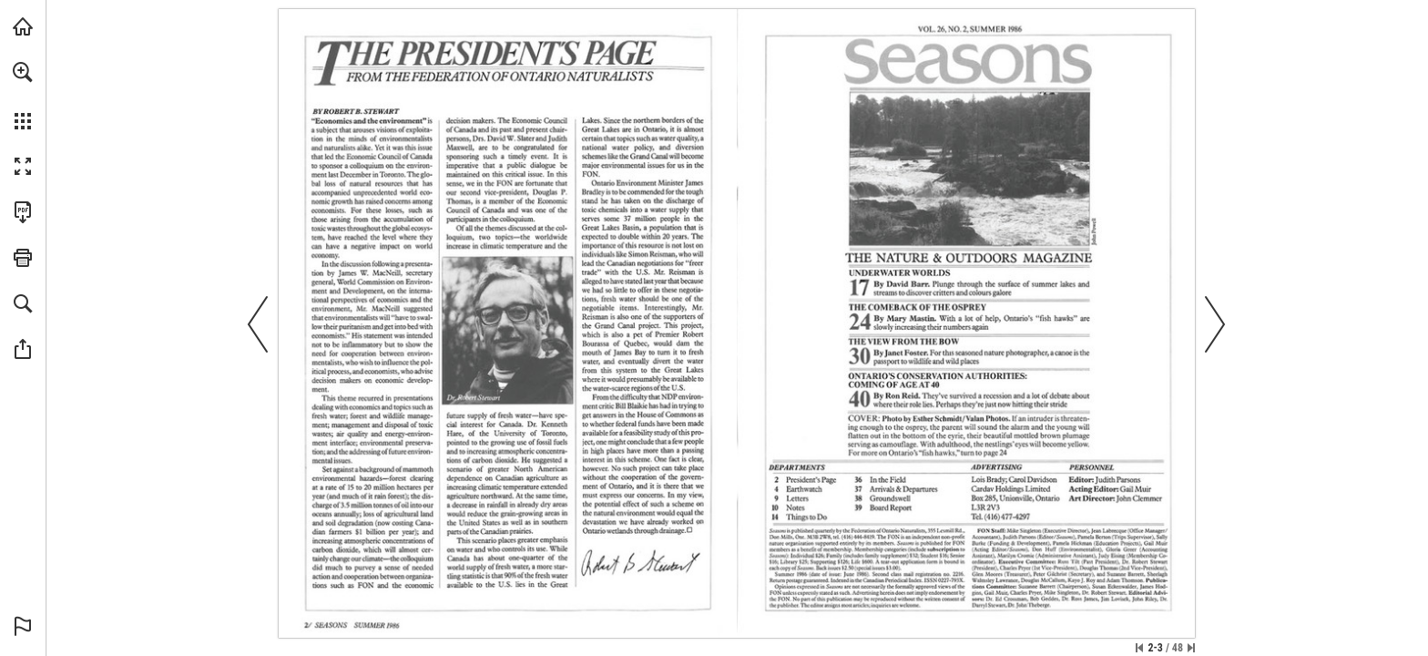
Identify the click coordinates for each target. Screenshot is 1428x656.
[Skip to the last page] (1191, 647)
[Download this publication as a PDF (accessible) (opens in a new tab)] (23, 212)
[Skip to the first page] (1139, 647)
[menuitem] (23, 96)
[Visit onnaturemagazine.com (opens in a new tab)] (23, 26)
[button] (23, 72)
